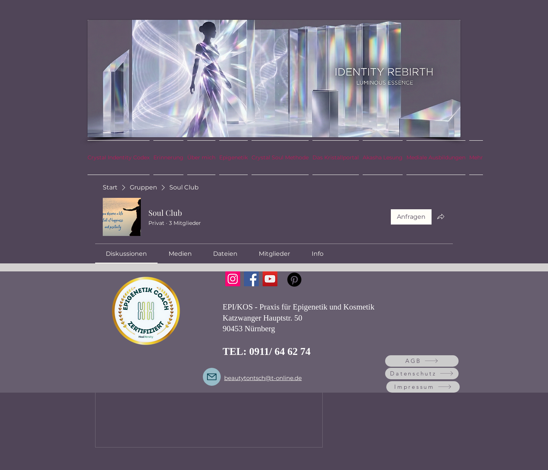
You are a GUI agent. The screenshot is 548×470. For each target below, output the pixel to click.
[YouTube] (270, 278)
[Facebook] (251, 278)
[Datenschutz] (422, 373)
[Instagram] (232, 278)
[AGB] (422, 361)
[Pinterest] (294, 280)
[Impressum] (423, 387)
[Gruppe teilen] (440, 216)
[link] (126, 253)
